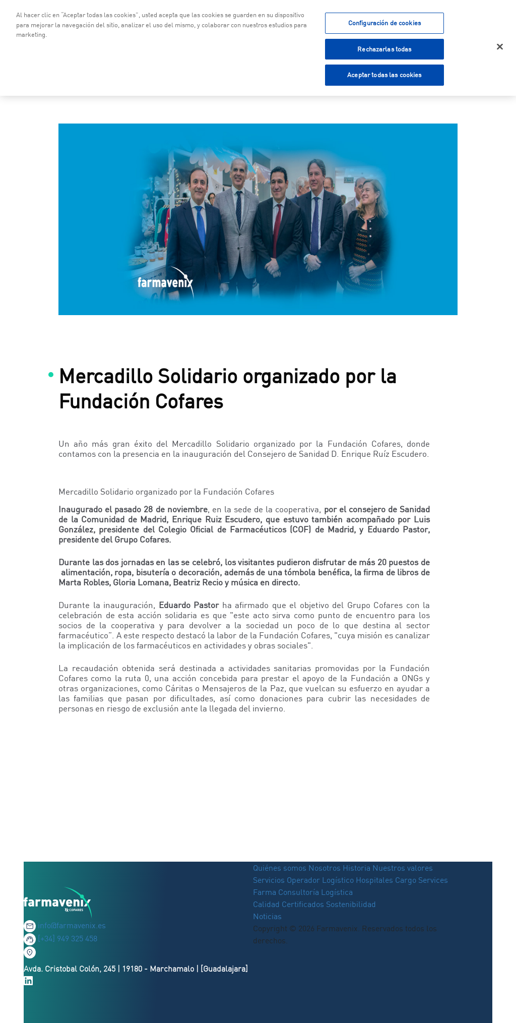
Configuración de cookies (384, 21)
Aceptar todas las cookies (384, 73)
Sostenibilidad (351, 904)
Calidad (267, 904)
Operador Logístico (320, 880)
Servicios (270, 880)
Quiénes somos (280, 868)
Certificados (303, 904)
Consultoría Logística (315, 892)
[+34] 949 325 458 (67, 938)
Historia (356, 868)
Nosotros (324, 868)
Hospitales (374, 880)
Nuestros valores (402, 868)
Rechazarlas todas (384, 47)
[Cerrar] (500, 45)
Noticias (267, 916)
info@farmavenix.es (72, 925)
